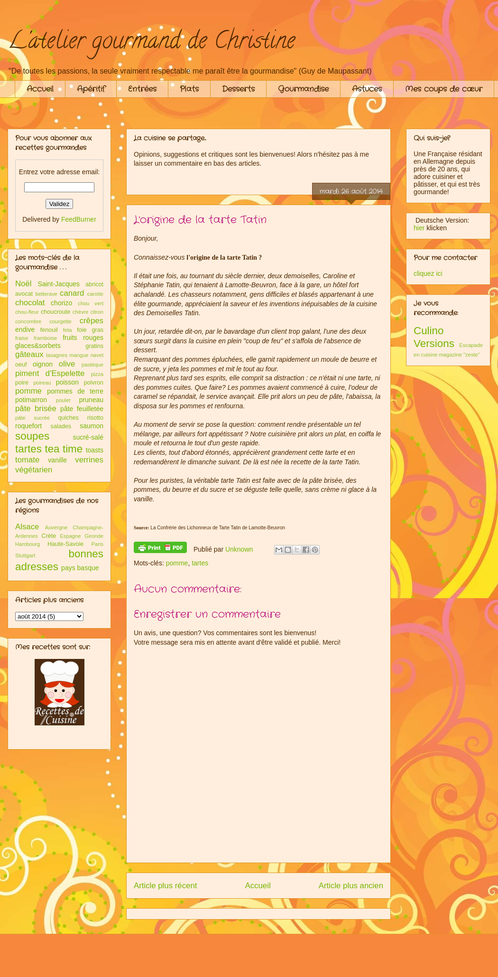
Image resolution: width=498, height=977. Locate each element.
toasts (94, 450)
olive (67, 363)
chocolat (30, 302)
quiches (68, 417)
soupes (32, 436)
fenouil (49, 330)
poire (21, 382)
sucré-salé (88, 437)
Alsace (27, 526)
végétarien (33, 469)
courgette (60, 321)
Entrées (142, 89)
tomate (27, 459)
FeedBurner (78, 219)
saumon (91, 426)
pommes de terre (75, 391)
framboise (45, 338)
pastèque (92, 364)
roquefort (28, 426)
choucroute (55, 312)
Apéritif (91, 89)
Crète (49, 536)
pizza (97, 374)
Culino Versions (434, 337)
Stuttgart (25, 555)
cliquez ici (428, 273)
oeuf (21, 364)
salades (61, 426)
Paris (98, 544)
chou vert (90, 303)
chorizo (61, 303)
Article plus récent (165, 885)
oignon (43, 364)
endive (25, 329)
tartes (200, 563)
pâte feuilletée (81, 409)
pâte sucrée (32, 418)
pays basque (80, 568)
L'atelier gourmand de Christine (151, 43)
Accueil (40, 89)
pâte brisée (35, 408)
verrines (89, 459)
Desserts (238, 89)
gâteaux (29, 354)
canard (72, 293)
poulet (63, 400)
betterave (46, 294)
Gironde (93, 536)
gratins (94, 346)
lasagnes (56, 355)
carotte (95, 294)
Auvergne (56, 527)
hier (419, 228)
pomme (177, 563)
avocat (24, 294)
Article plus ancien (351, 885)
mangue (78, 355)
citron (97, 312)
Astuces (367, 89)
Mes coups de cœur (443, 89)
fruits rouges (83, 337)
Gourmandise (303, 89)
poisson (67, 382)
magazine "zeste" (459, 354)
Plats (189, 89)
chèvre (81, 312)
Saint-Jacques (58, 284)
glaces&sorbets (38, 345)
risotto (95, 417)
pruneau (91, 400)
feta (67, 330)
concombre (28, 321)
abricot (94, 284)
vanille (57, 460)
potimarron (31, 400)
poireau (42, 382)
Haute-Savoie (65, 544)
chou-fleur (27, 312)
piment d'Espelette (49, 373)
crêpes (91, 320)
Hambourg (27, 544)
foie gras (90, 330)
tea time (64, 449)
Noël (23, 283)
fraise (21, 338)
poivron (93, 382)
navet (97, 355)
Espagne (70, 536)
